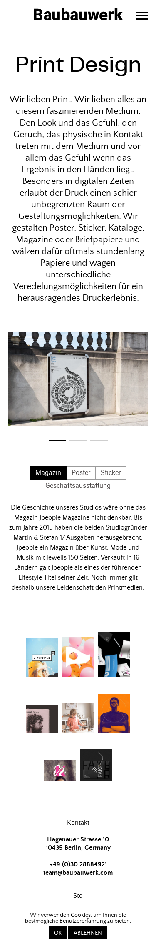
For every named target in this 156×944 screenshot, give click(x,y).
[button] (57, 440)
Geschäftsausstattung (78, 485)
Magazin (48, 472)
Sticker (111, 472)
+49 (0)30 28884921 (78, 864)
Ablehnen (88, 933)
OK (58, 933)
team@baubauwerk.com (78, 872)
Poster (81, 472)
